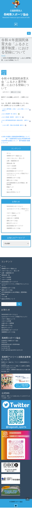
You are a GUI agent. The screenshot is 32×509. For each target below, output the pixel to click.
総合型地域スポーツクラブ (15, 171)
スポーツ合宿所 (11, 166)
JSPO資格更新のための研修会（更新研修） (17, 183)
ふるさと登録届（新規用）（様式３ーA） (11, 117)
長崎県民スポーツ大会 (13, 178)
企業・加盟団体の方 (13, 161)
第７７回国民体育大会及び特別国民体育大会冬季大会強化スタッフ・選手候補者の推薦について (15, 141)
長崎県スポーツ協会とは (14, 156)
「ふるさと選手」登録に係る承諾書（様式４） (13, 125)
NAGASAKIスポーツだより (15, 206)
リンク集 (9, 189)
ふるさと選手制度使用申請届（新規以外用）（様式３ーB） (15, 121)
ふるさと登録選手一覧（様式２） (9, 114)
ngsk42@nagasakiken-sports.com (14, 350)
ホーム (9, 153)
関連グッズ (10, 187)
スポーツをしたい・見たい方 (15, 158)
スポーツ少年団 (11, 168)
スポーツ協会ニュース (13, 213)
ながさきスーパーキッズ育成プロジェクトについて (18, 174)
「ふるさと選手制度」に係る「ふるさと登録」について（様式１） (15, 109)
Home (3, 56)
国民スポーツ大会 (15, 92)
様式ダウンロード (12, 223)
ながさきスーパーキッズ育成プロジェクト (18, 209)
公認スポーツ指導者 (13, 218)
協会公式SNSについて (13, 192)
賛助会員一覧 (11, 163)
